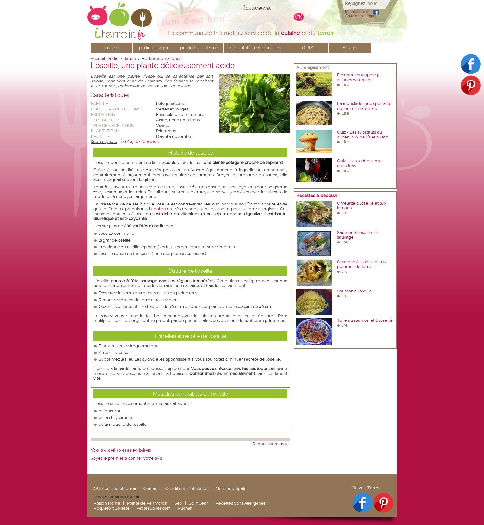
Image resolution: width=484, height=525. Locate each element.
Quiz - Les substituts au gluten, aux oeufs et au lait (362, 134)
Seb (178, 503)
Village (350, 47)
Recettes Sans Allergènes (241, 503)
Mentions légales (232, 488)
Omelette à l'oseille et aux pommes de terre (362, 264)
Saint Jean (199, 503)
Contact (151, 488)
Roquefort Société (112, 508)
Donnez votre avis (269, 443)
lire (345, 212)
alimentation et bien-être (255, 47)
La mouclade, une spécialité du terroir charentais (364, 106)
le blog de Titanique (139, 141)
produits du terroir (199, 47)
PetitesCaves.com (153, 508)
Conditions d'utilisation (187, 488)
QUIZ (307, 47)
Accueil (98, 58)
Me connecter (356, 12)
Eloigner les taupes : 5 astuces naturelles (358, 77)
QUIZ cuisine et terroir (115, 488)
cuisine (111, 47)
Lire (345, 84)
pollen (160, 208)
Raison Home (107, 503)
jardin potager (154, 47)
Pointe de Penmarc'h (147, 503)
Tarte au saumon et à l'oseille (365, 320)
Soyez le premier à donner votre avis (126, 458)
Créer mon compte (360, 16)
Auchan (185, 508)
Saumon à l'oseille (354, 291)
